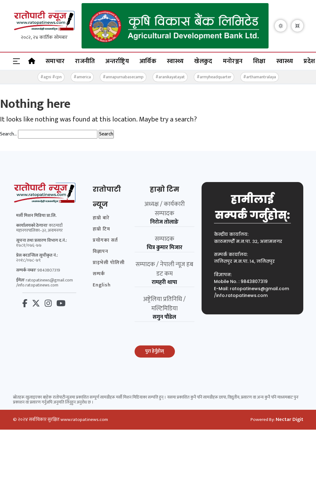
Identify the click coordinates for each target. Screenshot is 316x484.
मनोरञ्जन (233, 61)
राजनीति (85, 61)
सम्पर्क (99, 274)
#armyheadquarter (214, 77)
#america (82, 77)
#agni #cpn (51, 77)
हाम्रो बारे (101, 218)
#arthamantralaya (259, 77)
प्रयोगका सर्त (105, 240)
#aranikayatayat (170, 77)
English (102, 285)
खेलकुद (203, 61)
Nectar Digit (289, 419)
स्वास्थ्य (175, 61)
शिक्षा (259, 61)
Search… (8, 134)
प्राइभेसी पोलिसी (109, 263)
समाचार (55, 61)
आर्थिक (148, 61)
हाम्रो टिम (101, 229)
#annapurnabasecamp (123, 77)
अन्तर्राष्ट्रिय (117, 61)
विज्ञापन (100, 251)
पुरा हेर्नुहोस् (154, 351)
